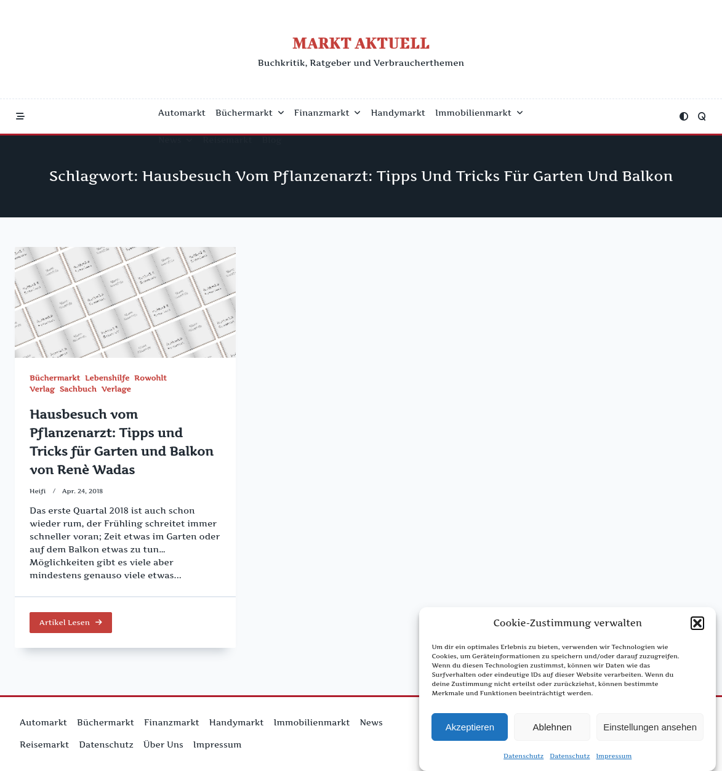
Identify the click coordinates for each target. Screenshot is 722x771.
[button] (697, 624)
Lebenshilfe (107, 377)
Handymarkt (398, 113)
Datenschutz (523, 757)
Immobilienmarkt (479, 113)
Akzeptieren (470, 728)
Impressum (614, 757)
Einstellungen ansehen (650, 728)
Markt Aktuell (361, 43)
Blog (272, 140)
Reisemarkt (227, 140)
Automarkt (182, 113)
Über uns (163, 744)
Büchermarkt (249, 113)
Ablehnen (552, 728)
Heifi (38, 491)
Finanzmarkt (327, 113)
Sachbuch (78, 389)
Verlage (116, 389)
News (175, 140)
